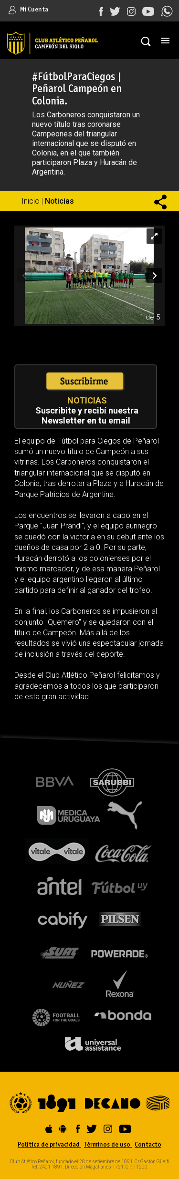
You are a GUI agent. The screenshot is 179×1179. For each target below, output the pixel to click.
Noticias (59, 201)
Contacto (148, 1145)
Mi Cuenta (28, 10)
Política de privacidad (49, 1145)
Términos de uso (108, 1145)
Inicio (30, 201)
